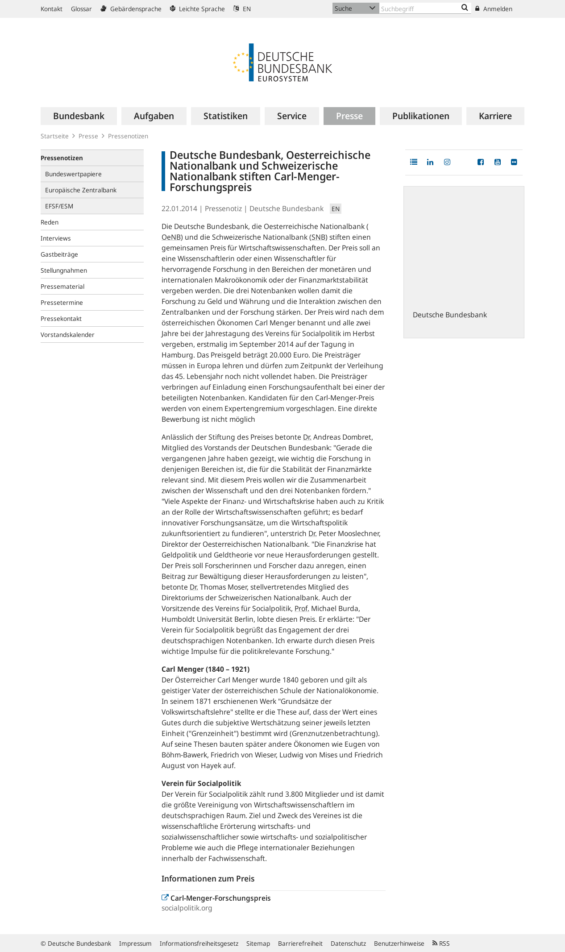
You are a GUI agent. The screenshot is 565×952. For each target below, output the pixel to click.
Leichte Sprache (197, 8)
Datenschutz (348, 943)
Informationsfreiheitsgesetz (199, 943)
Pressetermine (62, 302)
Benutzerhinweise (399, 943)
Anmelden (493, 8)
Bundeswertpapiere (73, 174)
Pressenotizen (128, 136)
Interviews (56, 238)
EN (242, 8)
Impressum (135, 943)
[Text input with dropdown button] (425, 8)
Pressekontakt (61, 318)
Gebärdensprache (131, 8)
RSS (441, 943)
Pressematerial (62, 286)
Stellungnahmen (64, 270)
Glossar (81, 8)
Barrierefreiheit (300, 943)
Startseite (55, 136)
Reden (49, 222)
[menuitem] (79, 116)
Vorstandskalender (68, 334)
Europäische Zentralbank (80, 190)
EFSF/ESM (59, 206)
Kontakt (51, 8)
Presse (88, 136)
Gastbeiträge (59, 254)
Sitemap (258, 943)
